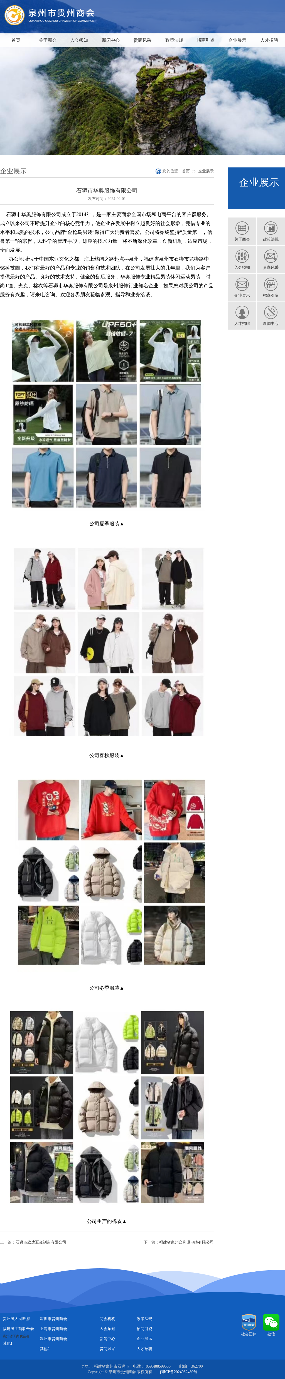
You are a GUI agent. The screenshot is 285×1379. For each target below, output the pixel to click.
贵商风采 (142, 40)
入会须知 (79, 40)
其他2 (45, 1349)
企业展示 (237, 40)
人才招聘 (269, 40)
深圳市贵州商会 (53, 1319)
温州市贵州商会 (53, 1339)
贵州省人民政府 (16, 1319)
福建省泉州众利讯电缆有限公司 (186, 1242)
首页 (15, 40)
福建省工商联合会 (18, 1329)
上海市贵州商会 (53, 1329)
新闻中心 (111, 40)
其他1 (8, 1343)
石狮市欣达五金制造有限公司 (41, 1242)
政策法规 (174, 40)
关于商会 (47, 40)
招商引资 (206, 40)
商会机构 (107, 1319)
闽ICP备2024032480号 (178, 1372)
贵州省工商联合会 (16, 1336)
